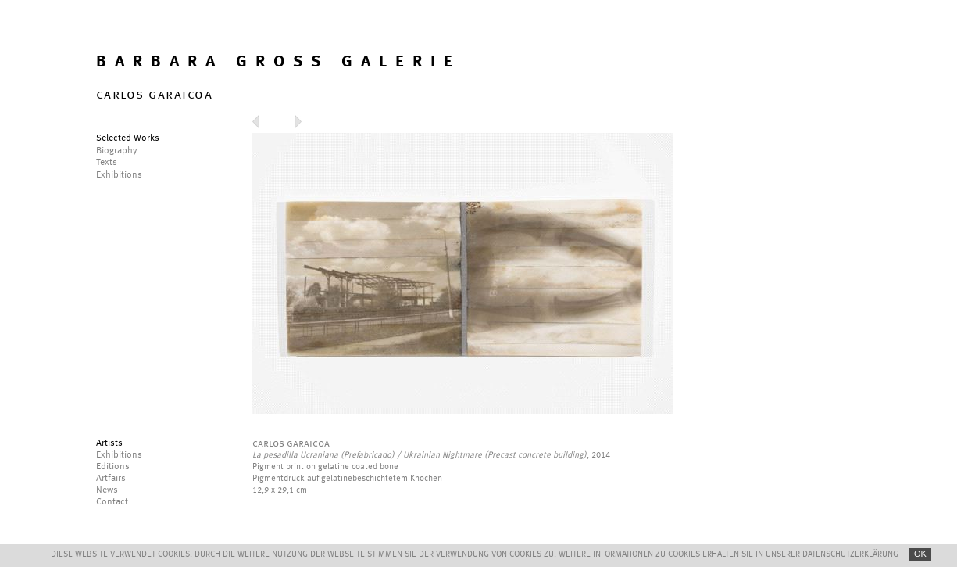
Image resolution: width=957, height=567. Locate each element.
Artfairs (111, 478)
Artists (109, 443)
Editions (113, 467)
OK (920, 553)
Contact (112, 502)
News (107, 490)
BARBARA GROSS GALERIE (278, 62)
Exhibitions (119, 455)
